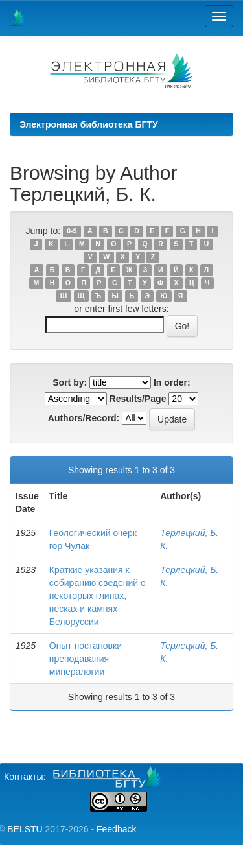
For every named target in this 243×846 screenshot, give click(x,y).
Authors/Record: (83, 418)
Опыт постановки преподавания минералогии (85, 658)
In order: (172, 382)
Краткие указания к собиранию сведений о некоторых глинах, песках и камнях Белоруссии (97, 596)
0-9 (71, 231)
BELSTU (24, 829)
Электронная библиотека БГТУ (88, 124)
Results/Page (138, 399)
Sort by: (69, 382)
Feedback (116, 829)
